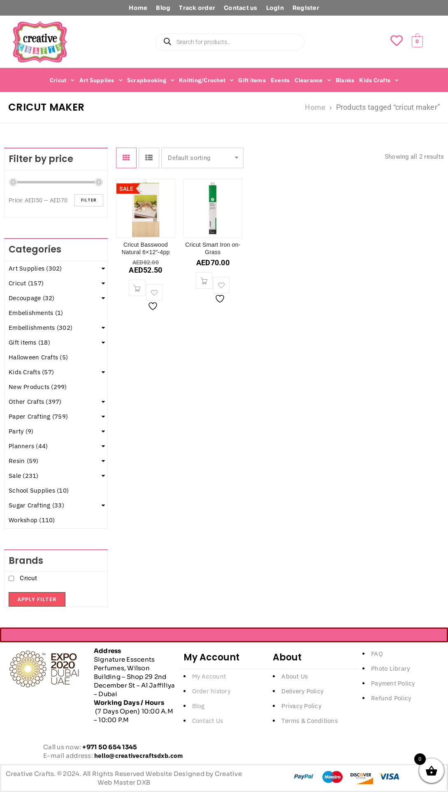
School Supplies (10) (39, 490)
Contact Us (207, 721)
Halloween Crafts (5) (38, 357)
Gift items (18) (29, 342)
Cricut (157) (26, 283)
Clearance (313, 80)
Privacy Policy (301, 706)
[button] (137, 288)
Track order (197, 8)
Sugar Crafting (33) (36, 505)
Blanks (345, 80)
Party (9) (21, 431)
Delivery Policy (302, 691)
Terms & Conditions (309, 721)
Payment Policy (393, 683)
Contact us (241, 8)
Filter (89, 200)
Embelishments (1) (36, 313)
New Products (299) (38, 387)
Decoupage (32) (32, 298)
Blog (163, 8)
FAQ (377, 654)
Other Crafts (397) (35, 401)
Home (138, 8)
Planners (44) (28, 446)
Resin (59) (24, 461)
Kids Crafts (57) (31, 372)
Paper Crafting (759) (38, 416)
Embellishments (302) (40, 327)
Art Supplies (100, 80)
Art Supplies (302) (35, 268)
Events (280, 80)
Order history (211, 691)
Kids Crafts (378, 80)
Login (275, 8)
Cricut (62, 80)
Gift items (252, 80)
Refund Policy (391, 698)
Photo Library (390, 668)
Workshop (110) (32, 520)
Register (305, 8)
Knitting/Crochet (206, 80)
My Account (209, 676)
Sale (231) (24, 475)
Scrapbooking (150, 80)
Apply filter (37, 599)
